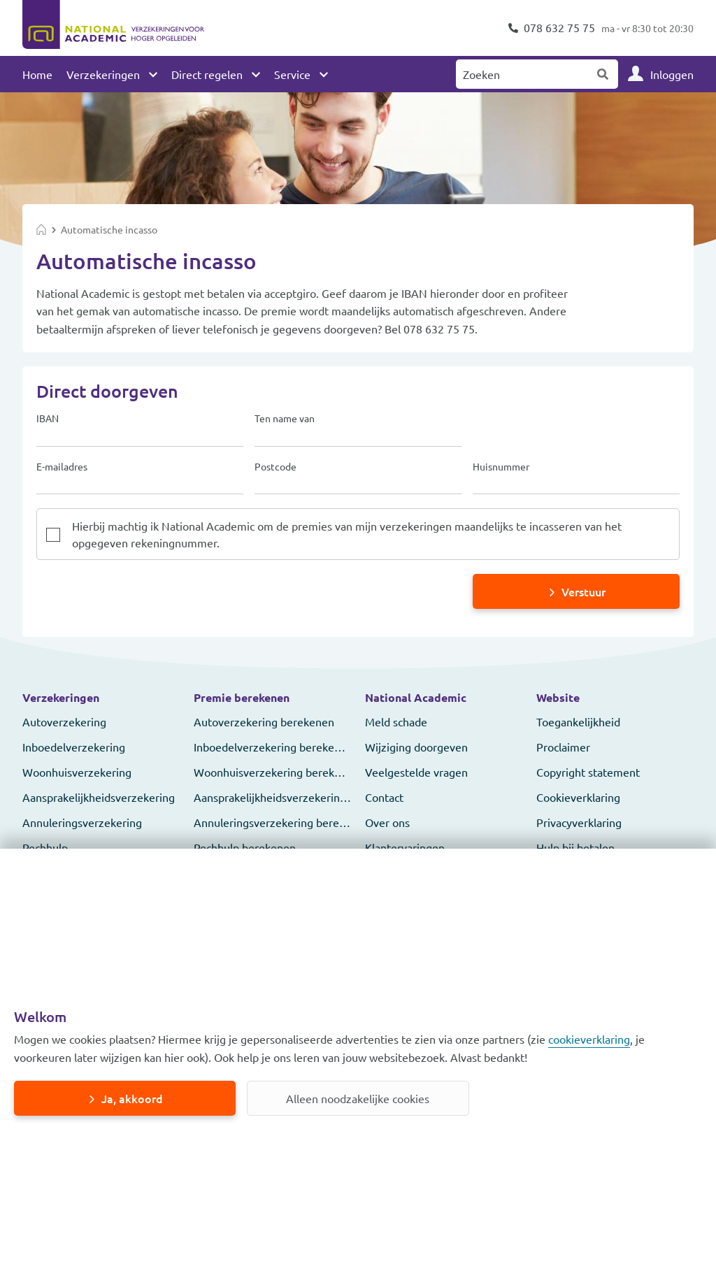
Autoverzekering (64, 721)
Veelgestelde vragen (416, 772)
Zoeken (603, 74)
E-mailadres (61, 467)
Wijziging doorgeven (416, 747)
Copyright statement (588, 772)
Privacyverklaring (579, 822)
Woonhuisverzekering (76, 772)
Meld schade (396, 721)
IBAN (47, 418)
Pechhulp (45, 847)
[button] (101, 697)
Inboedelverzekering (73, 747)
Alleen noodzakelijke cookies (357, 1098)
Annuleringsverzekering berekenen (282, 822)
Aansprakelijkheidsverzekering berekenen (298, 797)
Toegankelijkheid (578, 721)
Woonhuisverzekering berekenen (276, 772)
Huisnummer (501, 467)
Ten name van (285, 418)
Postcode (275, 467)
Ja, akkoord (132, 1098)
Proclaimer (563, 747)
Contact (384, 797)
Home (37, 74)
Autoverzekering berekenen (264, 721)
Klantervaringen (405, 847)
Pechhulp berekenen (245, 847)
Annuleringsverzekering (82, 822)
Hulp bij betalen (575, 847)
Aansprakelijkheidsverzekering (98, 797)
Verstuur (583, 591)
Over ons (387, 822)
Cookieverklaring (578, 797)
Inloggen (672, 74)
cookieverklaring (589, 1039)
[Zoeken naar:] (522, 74)
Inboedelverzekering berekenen (273, 747)
